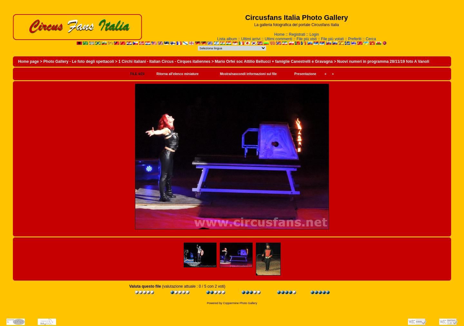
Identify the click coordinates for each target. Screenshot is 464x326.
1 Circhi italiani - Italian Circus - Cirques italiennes (164, 61)
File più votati (332, 39)
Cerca (371, 39)
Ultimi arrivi (250, 39)
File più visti (306, 39)
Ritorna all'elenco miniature (178, 74)
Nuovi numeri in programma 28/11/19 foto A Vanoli (383, 61)
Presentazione (305, 74)
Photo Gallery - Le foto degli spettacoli (78, 61)
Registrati (297, 34)
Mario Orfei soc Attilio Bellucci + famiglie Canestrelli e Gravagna (274, 61)
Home (279, 34)
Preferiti (354, 39)
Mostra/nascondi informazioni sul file (248, 74)
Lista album (227, 39)
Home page (28, 61)
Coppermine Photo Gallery (240, 303)
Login (314, 34)
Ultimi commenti (278, 39)
